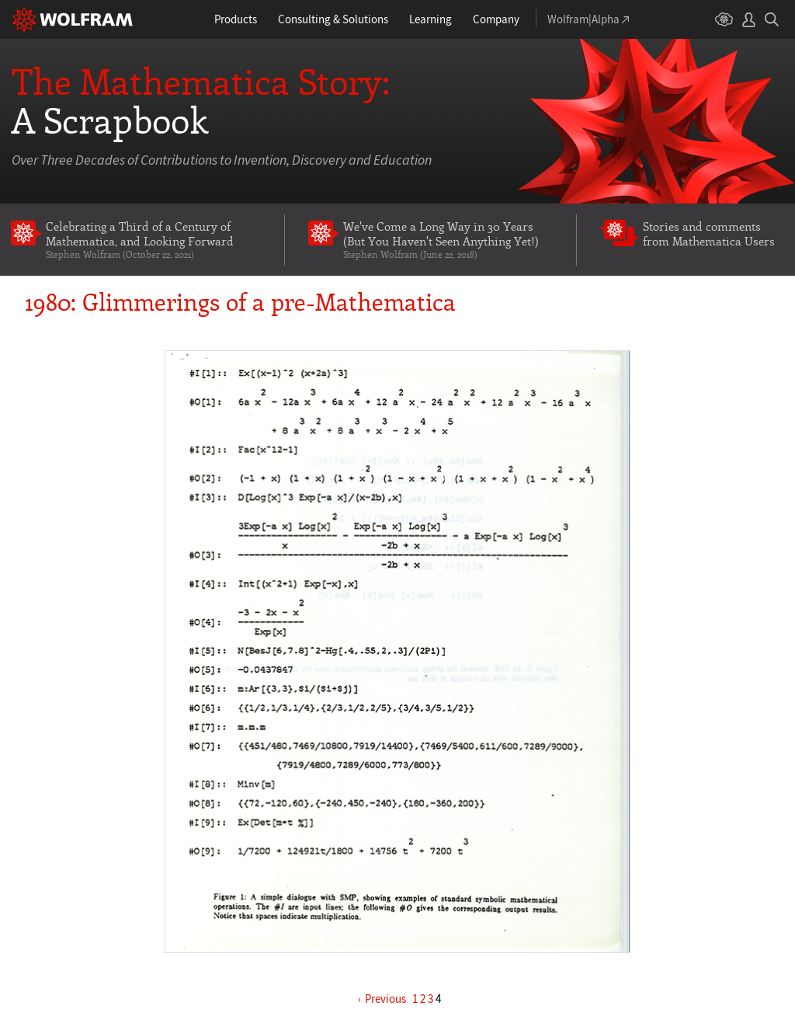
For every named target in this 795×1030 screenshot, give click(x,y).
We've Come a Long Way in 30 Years (448, 239)
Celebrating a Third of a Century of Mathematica (154, 239)
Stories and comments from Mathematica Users (709, 233)
